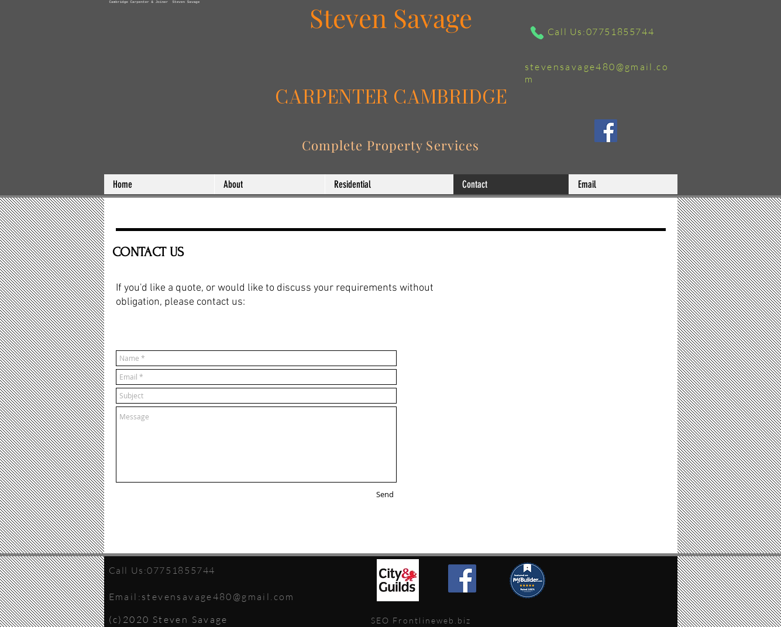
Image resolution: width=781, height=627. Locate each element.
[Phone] (537, 32)
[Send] (385, 494)
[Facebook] (605, 130)
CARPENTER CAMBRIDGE (391, 97)
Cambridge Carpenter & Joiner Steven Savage (154, 2)
